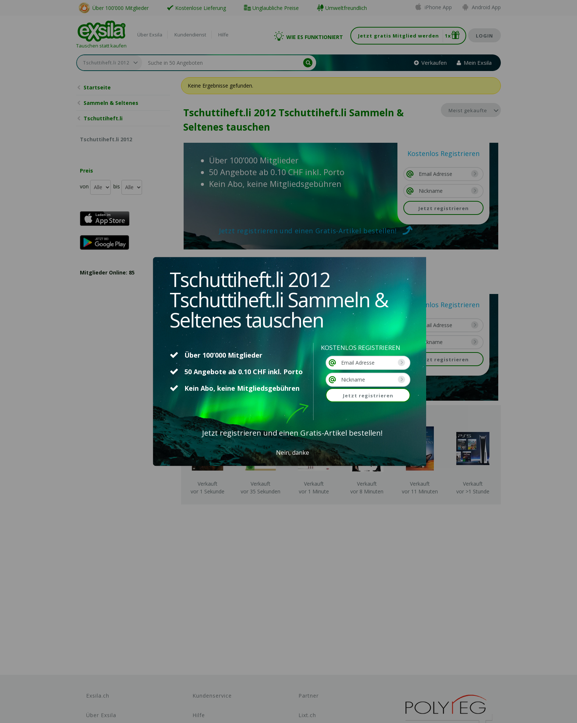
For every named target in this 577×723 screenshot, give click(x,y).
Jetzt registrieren (368, 395)
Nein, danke (292, 453)
